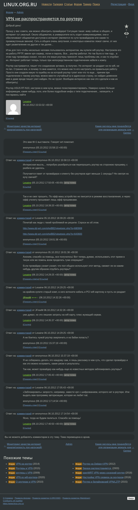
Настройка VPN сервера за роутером (103, 477)
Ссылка (10, 118)
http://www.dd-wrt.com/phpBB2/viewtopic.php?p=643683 (52, 234)
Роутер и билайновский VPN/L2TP (101, 482)
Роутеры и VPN (24, 468)
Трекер (87, 4)
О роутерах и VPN (26, 482)
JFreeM (27, 297)
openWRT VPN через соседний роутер (104, 472)
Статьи (68, 4)
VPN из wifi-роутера (26, 477)
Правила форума (23, 498)
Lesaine (27, 101)
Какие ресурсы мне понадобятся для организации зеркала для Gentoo (113, 129)
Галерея (58, 4)
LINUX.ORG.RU (20, 4)
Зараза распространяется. (97, 468)
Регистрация (118, 4)
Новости (47, 4)
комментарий (24, 160)
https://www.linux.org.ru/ (13, 503)
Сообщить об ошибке (13, 501)
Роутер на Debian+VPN (95, 464)
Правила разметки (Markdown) (76, 498)
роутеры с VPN (24, 472)
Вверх (131, 498)
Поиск (96, 4)
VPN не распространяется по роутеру (44, 18)
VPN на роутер (24, 464)
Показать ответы (31, 279)
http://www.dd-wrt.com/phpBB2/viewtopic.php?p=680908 (52, 228)
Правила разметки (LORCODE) (46, 498)
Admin (20, 12)
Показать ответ (30, 152)
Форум (78, 4)
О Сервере (8, 498)
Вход (131, 4)
